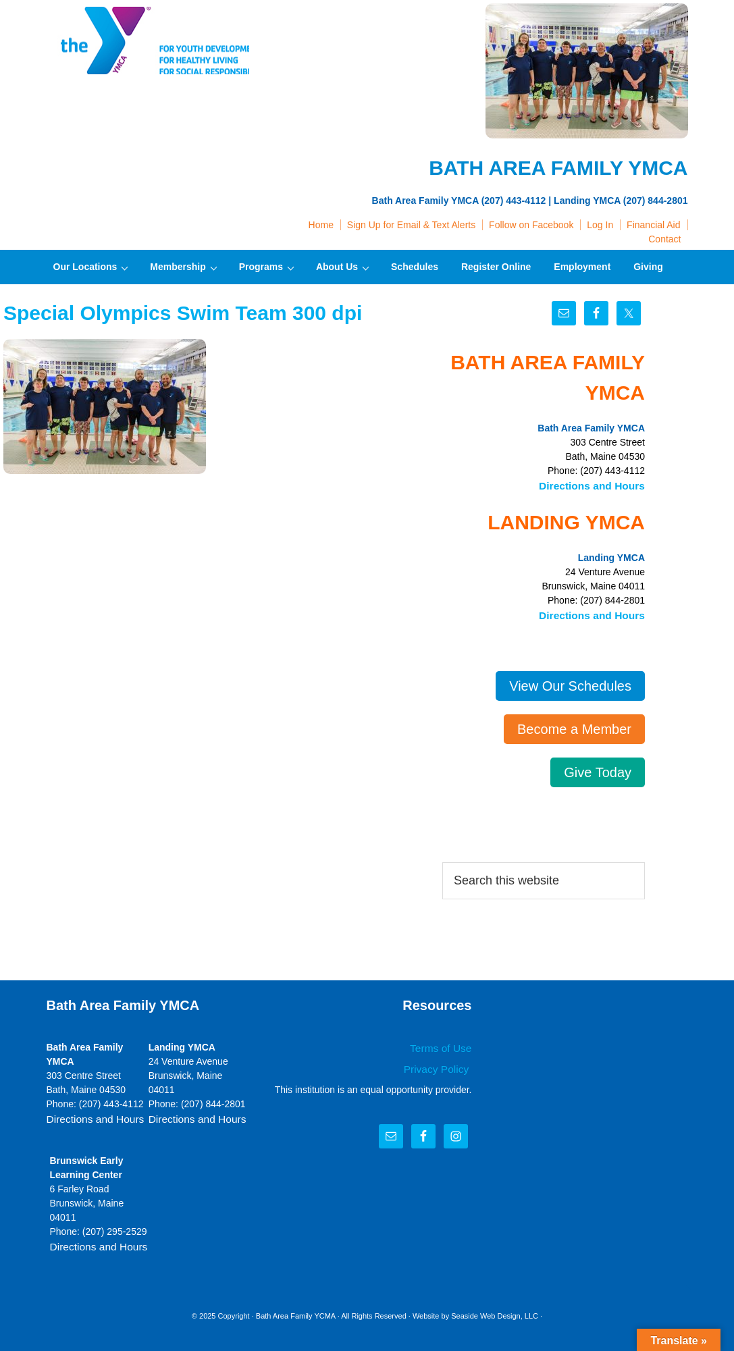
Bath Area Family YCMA (296, 1310)
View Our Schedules (570, 682)
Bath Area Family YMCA (148, 40)
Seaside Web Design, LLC (494, 1310)
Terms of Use (443, 1044)
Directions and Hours (597, 484)
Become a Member (574, 725)
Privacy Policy (440, 1064)
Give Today (597, 769)
